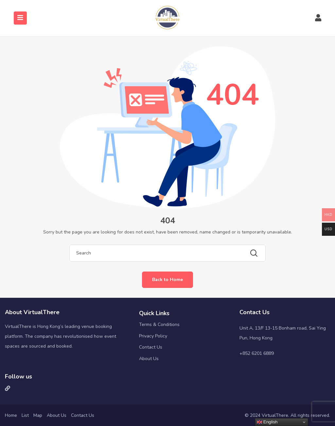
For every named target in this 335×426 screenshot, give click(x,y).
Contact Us (150, 347)
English (267, 422)
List (25, 415)
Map (37, 415)
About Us (149, 358)
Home (11, 415)
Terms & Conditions (159, 324)
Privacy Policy (153, 336)
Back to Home (167, 279)
